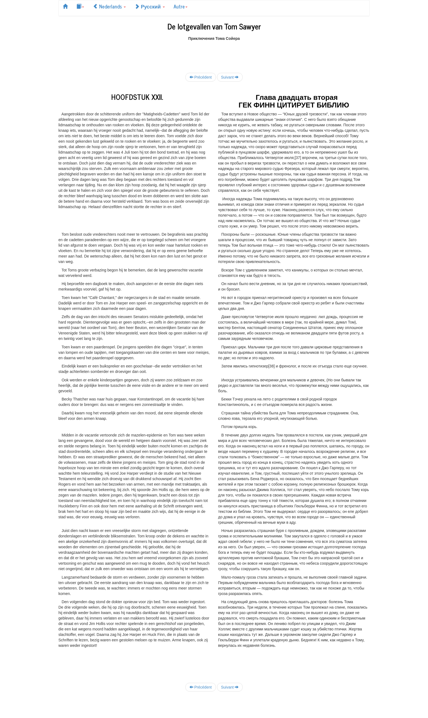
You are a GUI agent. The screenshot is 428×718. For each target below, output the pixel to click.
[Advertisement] (214, 53)
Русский (150, 6)
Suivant (230, 77)
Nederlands (109, 6)
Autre (181, 6)
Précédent (200, 77)
